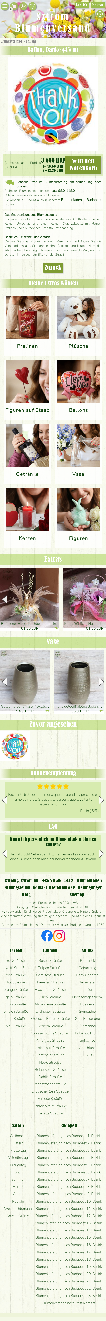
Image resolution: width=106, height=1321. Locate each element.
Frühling (18, 1172)
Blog (26, 895)
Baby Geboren (87, 975)
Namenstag (87, 982)
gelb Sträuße (16, 997)
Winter (18, 1193)
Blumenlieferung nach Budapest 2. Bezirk (69, 1143)
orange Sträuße (16, 989)
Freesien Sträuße (50, 982)
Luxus (87, 1055)
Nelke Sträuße (50, 1062)
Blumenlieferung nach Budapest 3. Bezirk (69, 1150)
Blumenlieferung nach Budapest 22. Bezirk (69, 1288)
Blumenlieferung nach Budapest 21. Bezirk (69, 1281)
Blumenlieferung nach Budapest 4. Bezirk (69, 1157)
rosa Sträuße (16, 975)
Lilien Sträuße (50, 997)
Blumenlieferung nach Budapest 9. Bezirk (69, 1193)
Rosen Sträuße (50, 960)
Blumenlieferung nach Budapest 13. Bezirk (69, 1223)
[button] (101, 599)
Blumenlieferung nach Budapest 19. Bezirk (69, 1266)
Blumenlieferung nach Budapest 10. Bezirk (69, 1201)
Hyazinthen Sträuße (50, 989)
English (81, 5)
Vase (53, 642)
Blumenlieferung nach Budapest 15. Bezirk (69, 1237)
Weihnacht (18, 1135)
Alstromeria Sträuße (50, 1004)
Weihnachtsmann (18, 1208)
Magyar (97, 5)
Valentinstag (18, 1157)
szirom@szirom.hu (21, 881)
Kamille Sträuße (50, 1113)
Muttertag (18, 1150)
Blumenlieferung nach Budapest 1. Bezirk (69, 1135)
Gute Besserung (87, 1018)
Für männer (87, 1026)
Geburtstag (87, 967)
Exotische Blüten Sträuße (50, 1018)
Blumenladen (89, 881)
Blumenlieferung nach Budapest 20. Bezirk (69, 1273)
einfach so (87, 1040)
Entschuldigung (87, 1033)
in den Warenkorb (83, 165)
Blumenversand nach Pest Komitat (68, 1303)
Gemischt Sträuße (50, 975)
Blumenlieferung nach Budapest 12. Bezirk (69, 1215)
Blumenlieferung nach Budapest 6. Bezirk (69, 1172)
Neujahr (18, 1201)
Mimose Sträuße (50, 1098)
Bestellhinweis (62, 888)
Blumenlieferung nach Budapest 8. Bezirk (69, 1186)
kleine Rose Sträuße (50, 1069)
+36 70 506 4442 (57, 881)
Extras (53, 559)
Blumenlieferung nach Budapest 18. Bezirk (69, 1259)
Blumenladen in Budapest (81, 199)
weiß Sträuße (15, 967)
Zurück (53, 268)
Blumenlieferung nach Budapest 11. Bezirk (69, 1208)
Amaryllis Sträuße (50, 1040)
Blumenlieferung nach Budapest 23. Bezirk (69, 1295)
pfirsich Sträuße (16, 1011)
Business (87, 1004)
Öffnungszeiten (16, 888)
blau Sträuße (16, 1026)
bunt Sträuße (16, 1018)
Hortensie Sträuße (50, 1055)
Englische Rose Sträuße (50, 1091)
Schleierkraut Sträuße (50, 1106)
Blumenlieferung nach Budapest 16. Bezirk (69, 1244)
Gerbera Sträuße (50, 1026)
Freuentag (18, 1165)
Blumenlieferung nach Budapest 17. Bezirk (69, 1252)
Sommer (18, 1179)
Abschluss (87, 1047)
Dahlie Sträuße (50, 1076)
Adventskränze (18, 1215)
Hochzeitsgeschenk (87, 997)
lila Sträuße (16, 982)
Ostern (18, 1143)
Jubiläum (87, 989)
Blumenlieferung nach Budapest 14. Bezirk (69, 1230)
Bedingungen (90, 888)
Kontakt (40, 888)
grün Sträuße (16, 1004)
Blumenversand (11, 41)
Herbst (18, 1186)
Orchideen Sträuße (50, 1011)
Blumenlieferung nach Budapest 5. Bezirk (69, 1165)
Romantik (87, 960)
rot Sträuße (16, 960)
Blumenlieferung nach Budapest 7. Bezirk (69, 1179)
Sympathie (87, 1011)
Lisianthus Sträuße (50, 1047)
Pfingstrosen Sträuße (50, 1084)
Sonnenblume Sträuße (50, 1033)
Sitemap (77, 895)
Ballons (31, 41)
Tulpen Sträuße (50, 967)
